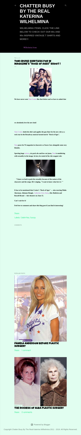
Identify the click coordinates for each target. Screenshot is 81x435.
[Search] (66, 5)
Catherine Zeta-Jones (41, 193)
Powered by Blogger (40, 425)
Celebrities (25, 217)
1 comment (26, 350)
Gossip (33, 217)
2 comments (27, 412)
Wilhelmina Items (30, 47)
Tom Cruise (32, 99)
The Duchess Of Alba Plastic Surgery (39, 408)
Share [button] (16, 213)
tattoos (27, 153)
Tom (15, 145)
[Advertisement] (50, 112)
